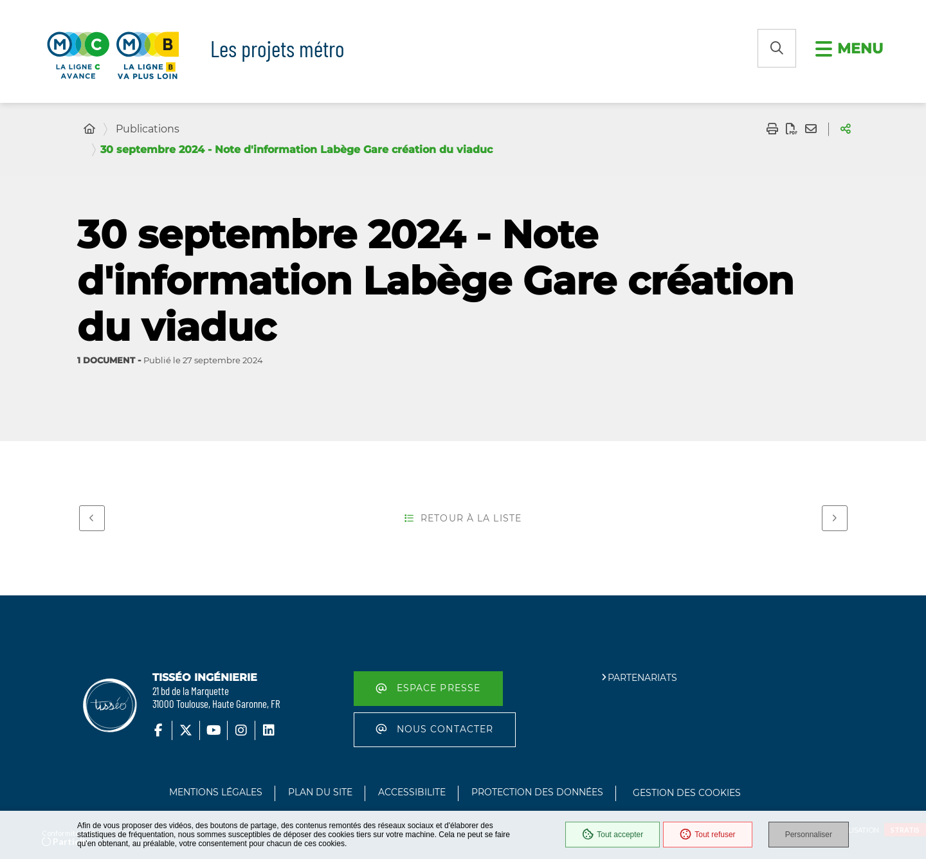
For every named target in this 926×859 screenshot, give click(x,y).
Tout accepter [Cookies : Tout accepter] (612, 834)
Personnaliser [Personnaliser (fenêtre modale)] (808, 834)
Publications (147, 129)
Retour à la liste (463, 518)
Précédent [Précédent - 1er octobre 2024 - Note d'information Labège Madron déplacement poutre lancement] (87, 516)
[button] (777, 48)
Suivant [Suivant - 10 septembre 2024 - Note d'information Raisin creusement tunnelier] (830, 516)
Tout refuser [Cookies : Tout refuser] (707, 834)
